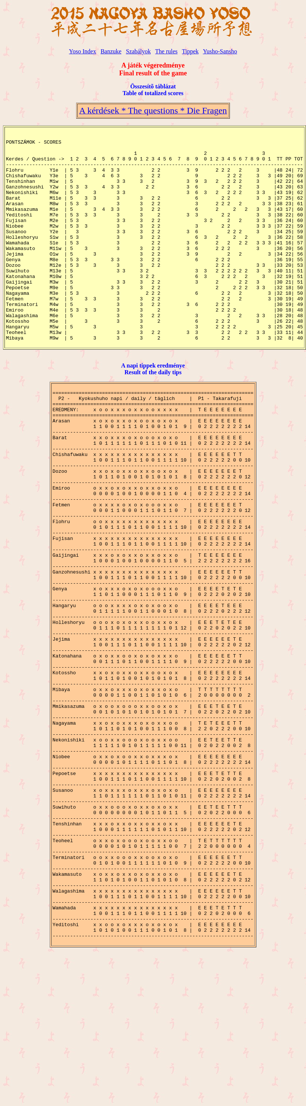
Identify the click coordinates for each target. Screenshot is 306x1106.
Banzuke (110, 51)
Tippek (190, 51)
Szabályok (138, 51)
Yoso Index (82, 51)
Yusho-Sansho (220, 51)
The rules (166, 51)
